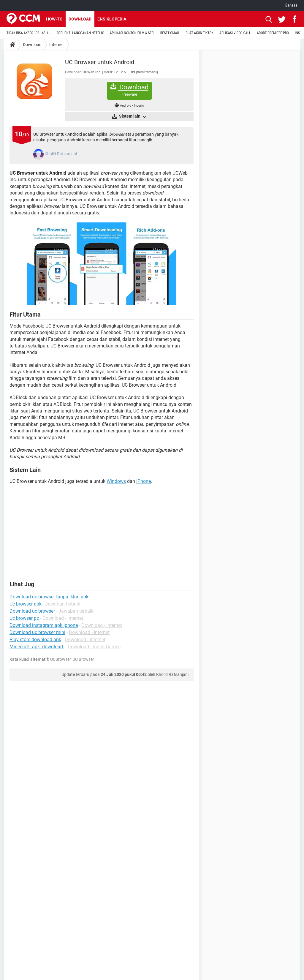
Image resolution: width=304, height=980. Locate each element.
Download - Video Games (94, 646)
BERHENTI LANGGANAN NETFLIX (80, 33)
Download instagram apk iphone (44, 625)
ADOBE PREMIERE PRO (273, 33)
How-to (54, 19)
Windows (116, 481)
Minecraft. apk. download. (37, 646)
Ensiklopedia (111, 19)
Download (80, 19)
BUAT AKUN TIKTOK (199, 33)
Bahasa (291, 5)
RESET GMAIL (170, 33)
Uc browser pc (24, 618)
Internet (56, 44)
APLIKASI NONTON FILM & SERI (132, 33)
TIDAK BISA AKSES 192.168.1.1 (29, 33)
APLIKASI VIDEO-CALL (235, 33)
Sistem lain (132, 116)
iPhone (143, 481)
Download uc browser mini (37, 632)
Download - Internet (62, 618)
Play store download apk (35, 639)
